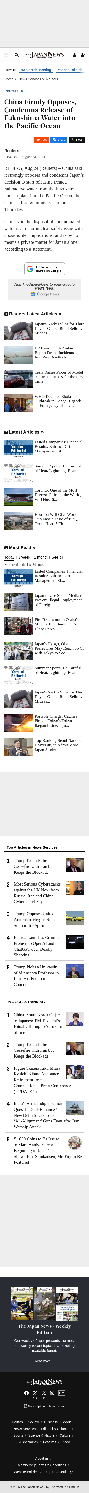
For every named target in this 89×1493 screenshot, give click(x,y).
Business (51, 1422)
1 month (41, 557)
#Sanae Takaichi (70, 70)
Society (33, 1422)
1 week (24, 557)
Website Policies (26, 1472)
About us (42, 1458)
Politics (17, 1422)
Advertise (64, 1472)
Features (49, 1442)
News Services (25, 1429)
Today (9, 557)
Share (61, 139)
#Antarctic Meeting (36, 70)
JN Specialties (27, 1442)
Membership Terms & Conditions (42, 1465)
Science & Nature (41, 1435)
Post (44, 139)
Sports (18, 1435)
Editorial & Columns (55, 1429)
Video (65, 1442)
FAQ (47, 1472)
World (67, 1422)
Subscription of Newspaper (44, 1406)
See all (57, 557)
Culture (65, 1435)
